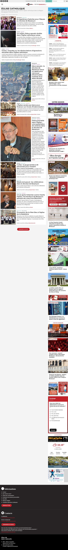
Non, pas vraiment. (55, 413)
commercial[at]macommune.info (8, 521)
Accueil (3, 14)
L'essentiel (58, 40)
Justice (22, 31)
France (18, 103)
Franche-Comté (36, 117)
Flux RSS (5, 498)
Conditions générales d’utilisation (10, 502)
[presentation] (49, 330)
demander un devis (8, 524)
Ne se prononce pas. (55, 420)
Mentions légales (6, 500)
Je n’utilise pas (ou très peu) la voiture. (57, 418)
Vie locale (24, 210)
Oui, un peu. (54, 411)
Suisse (18, 31)
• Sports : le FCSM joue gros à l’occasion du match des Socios (57, 55)
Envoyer (53, 430)
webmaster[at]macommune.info (8, 532)
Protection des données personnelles (11, 497)
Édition (37, 4)
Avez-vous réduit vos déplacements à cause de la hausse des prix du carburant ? (57, 405)
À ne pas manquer (58, 322)
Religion (24, 17)
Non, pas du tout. (55, 415)
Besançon (19, 17)
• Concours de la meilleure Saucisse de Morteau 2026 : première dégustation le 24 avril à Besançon (57, 50)
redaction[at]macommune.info (8, 517)
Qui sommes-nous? (7, 493)
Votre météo (58, 435)
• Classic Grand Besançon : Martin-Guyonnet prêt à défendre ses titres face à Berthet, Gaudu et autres (57, 45)
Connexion (62, 204)
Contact (4, 492)
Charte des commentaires (8, 495)
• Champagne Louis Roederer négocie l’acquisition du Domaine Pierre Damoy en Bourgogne (57, 64)
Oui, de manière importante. (57, 409)
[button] (64, 1)
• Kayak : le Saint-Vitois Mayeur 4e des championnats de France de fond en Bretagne (57, 59)
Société (38, 64)
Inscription (54, 204)
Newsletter (6, 505)
